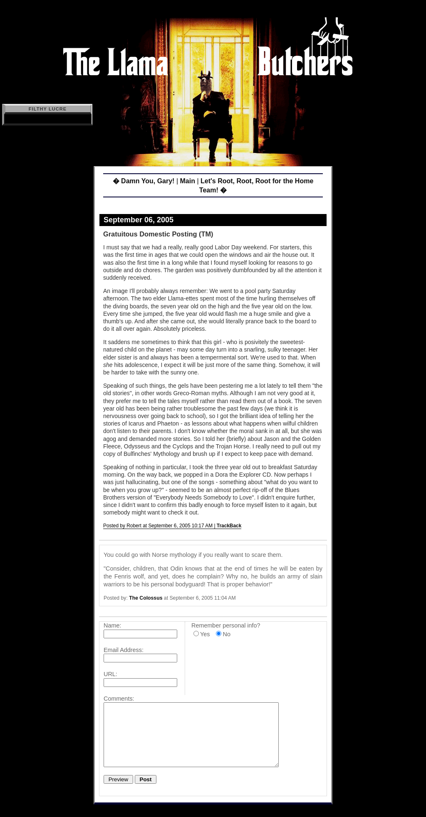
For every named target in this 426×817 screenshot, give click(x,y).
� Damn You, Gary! (144, 181)
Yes (205, 634)
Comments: (119, 698)
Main (187, 181)
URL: (110, 674)
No (226, 634)
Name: (112, 625)
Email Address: (124, 650)
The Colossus (145, 598)
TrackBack (229, 526)
